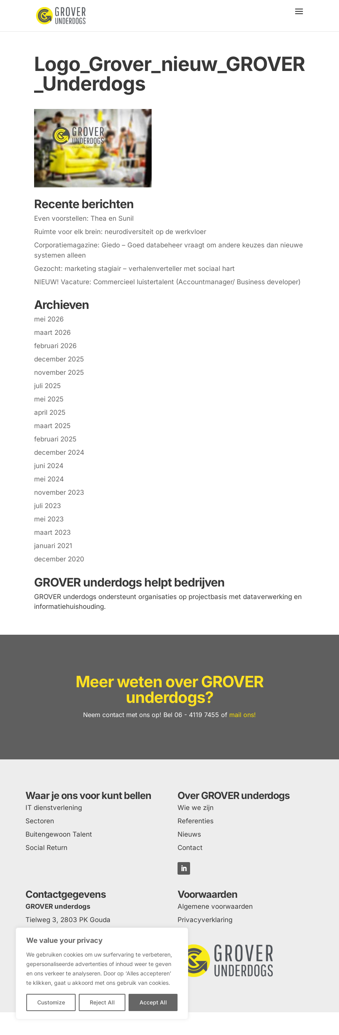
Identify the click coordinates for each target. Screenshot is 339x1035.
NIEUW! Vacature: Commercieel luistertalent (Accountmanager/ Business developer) (167, 282)
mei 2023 (49, 519)
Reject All (102, 1002)
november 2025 (59, 372)
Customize (51, 1002)
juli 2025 (47, 386)
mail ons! (242, 715)
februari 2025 (55, 439)
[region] (102, 973)
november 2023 (59, 492)
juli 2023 (47, 506)
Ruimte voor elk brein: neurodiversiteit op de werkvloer (120, 232)
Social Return (46, 848)
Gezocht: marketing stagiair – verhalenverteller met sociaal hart (134, 268)
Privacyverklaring (205, 920)
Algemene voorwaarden (215, 906)
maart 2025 (52, 426)
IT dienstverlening (53, 808)
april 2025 (49, 412)
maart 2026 (52, 332)
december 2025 (59, 359)
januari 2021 (53, 546)
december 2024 (59, 452)
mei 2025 (48, 399)
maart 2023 (52, 532)
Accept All (153, 1002)
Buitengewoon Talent (58, 834)
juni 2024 (48, 466)
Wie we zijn (196, 808)
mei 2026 (49, 319)
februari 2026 (55, 346)
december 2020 (59, 559)
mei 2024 (49, 479)
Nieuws (189, 834)
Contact (190, 848)
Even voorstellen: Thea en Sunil (84, 218)
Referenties (196, 821)
